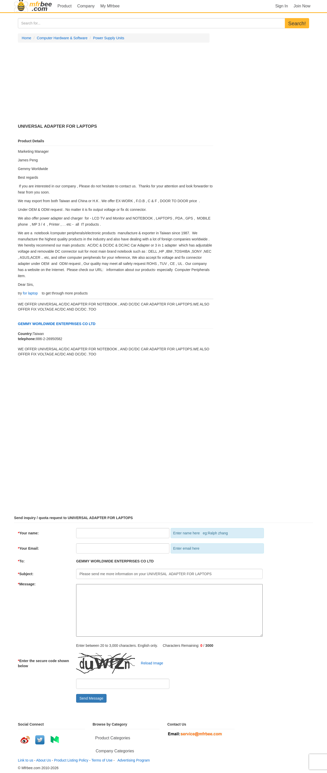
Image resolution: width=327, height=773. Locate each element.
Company (86, 6)
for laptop (30, 293)
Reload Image (149, 663)
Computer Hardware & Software (62, 38)
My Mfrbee (110, 6)
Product (64, 6)
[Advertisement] (113, 83)
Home (26, 38)
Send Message (91, 698)
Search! (297, 23)
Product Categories (112, 738)
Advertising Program (133, 760)
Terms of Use (101, 760)
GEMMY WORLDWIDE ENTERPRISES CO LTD (57, 324)
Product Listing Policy (71, 760)
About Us (43, 760)
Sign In (281, 6)
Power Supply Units (108, 38)
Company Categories (115, 751)
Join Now (302, 6)
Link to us (25, 760)
